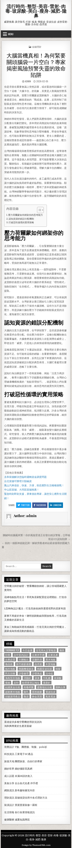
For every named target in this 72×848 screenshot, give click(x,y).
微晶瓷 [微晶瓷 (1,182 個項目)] (9, 664)
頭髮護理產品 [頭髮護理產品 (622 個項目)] (12, 696)
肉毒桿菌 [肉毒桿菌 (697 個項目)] (29, 687)
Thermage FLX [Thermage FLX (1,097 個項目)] (12, 650)
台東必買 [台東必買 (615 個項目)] (10, 659)
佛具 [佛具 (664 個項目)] (61, 650)
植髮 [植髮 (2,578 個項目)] (57, 669)
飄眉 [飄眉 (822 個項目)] (26, 696)
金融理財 (36, 46)
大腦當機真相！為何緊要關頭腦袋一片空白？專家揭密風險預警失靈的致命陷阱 (36, 64)
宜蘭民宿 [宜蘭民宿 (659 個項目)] (37, 659)
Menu (10, 34)
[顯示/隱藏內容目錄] (38, 210)
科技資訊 (9, 754)
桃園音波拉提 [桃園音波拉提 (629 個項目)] (44, 669)
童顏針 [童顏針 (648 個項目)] (46, 682)
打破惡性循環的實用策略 (21, 222)
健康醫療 (9, 819)
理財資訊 (9, 797)
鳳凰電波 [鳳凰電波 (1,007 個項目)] (50, 696)
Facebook (40, 505)
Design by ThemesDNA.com (36, 845)
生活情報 (9, 812)
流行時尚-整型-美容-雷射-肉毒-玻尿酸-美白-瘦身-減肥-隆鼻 (36, 10)
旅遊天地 (9, 761)
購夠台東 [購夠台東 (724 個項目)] (60, 687)
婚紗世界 (9, 768)
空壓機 (23, 722)
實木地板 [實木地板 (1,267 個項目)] (50, 659)
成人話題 (9, 776)
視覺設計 (9, 747)
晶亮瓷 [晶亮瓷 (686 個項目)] (38, 664)
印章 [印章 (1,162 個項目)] (7, 655)
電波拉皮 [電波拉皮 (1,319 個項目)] (50, 692)
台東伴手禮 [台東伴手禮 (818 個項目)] (38, 655)
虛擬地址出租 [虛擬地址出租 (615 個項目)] (44, 687)
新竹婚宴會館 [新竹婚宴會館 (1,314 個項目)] (23, 664)
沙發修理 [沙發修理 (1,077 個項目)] (24, 673)
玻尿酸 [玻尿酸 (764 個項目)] (57, 678)
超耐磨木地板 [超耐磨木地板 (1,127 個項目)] (12, 692)
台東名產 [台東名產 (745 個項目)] (53, 655)
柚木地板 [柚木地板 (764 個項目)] (10, 669)
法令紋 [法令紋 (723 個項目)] (49, 673)
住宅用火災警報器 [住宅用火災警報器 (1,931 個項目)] (46, 650)
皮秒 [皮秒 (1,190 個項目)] (16, 682)
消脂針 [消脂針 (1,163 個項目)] (27, 678)
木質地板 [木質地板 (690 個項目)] (50, 664)
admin (28, 81)
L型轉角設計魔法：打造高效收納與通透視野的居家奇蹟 (35, 608)
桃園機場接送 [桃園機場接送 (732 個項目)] (26, 669)
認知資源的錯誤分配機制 (21, 218)
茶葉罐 (28, 726)
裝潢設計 (9, 805)
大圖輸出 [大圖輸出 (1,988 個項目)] (24, 659)
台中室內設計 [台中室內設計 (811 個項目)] (21, 655)
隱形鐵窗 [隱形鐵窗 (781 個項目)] (37, 692)
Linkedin (55, 505)
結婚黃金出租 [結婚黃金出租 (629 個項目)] (12, 687)
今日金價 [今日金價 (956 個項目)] (27, 650)
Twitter (24, 505)
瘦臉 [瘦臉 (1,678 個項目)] (7, 682)
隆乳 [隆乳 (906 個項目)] (26, 692)
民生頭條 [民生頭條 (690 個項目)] (10, 673)
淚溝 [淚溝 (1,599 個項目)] (37, 678)
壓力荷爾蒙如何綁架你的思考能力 (25, 215)
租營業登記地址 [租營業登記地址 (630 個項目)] (31, 682)
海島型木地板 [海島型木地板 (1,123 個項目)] (12, 678)
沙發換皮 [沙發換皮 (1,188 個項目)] (37, 673)
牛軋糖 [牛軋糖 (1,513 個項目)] (46, 678)
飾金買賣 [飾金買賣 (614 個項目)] (37, 696)
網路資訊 (9, 790)
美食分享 (9, 783)
